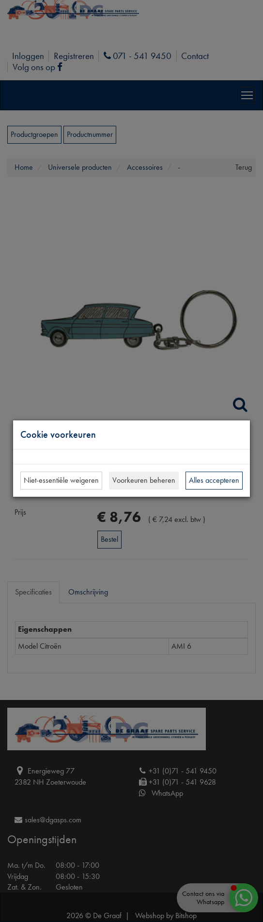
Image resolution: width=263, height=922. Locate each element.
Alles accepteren (214, 480)
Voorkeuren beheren (143, 480)
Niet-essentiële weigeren (61, 480)
